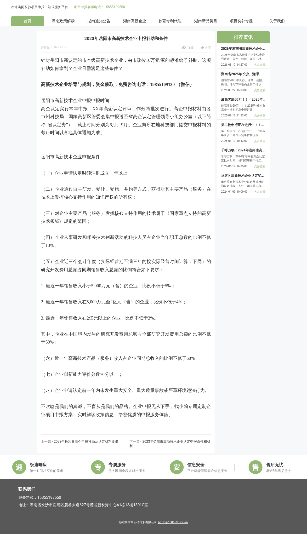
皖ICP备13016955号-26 (173, 522)
